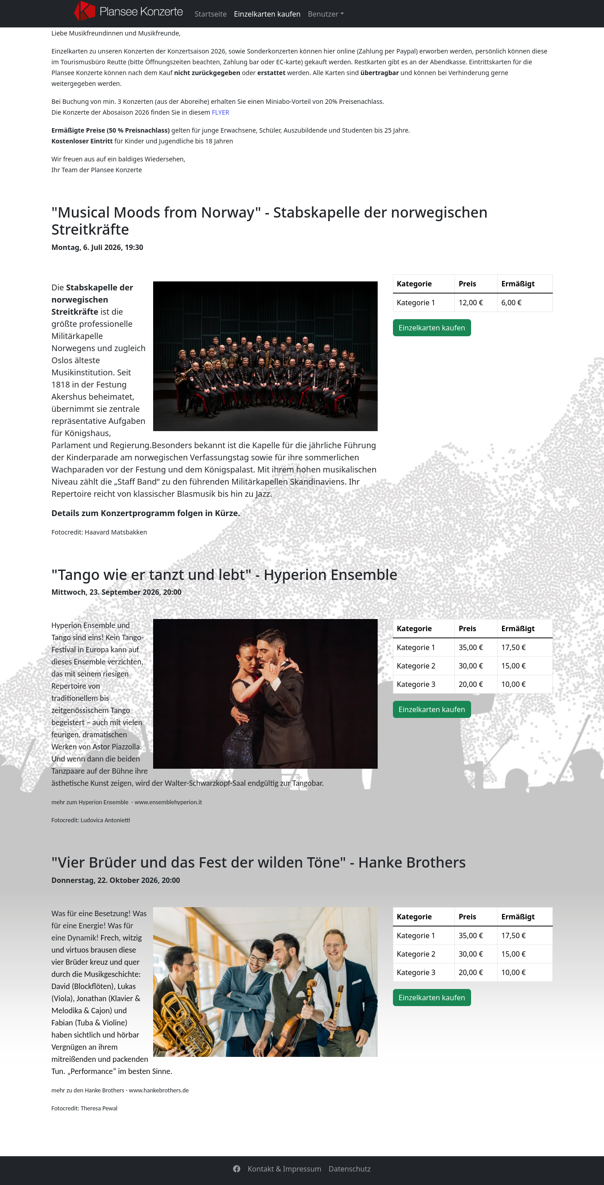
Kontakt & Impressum (284, 1169)
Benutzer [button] (323, 14)
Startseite (211, 14)
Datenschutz (350, 1169)
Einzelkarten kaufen (267, 14)
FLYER (220, 112)
